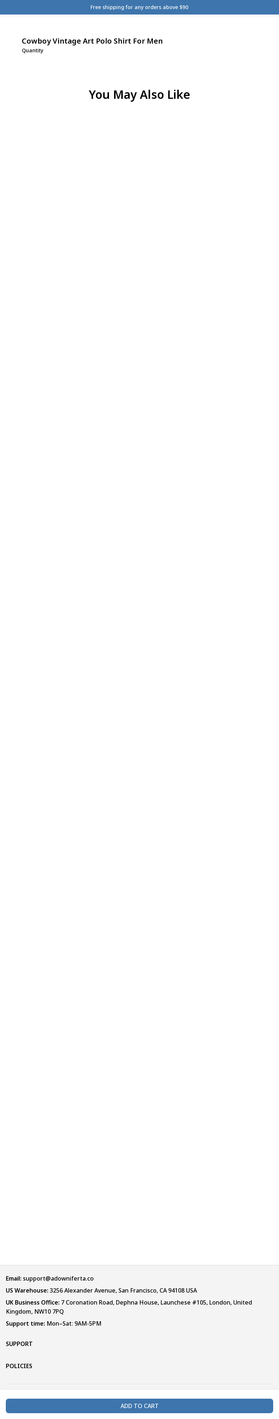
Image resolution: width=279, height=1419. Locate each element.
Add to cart (140, 1406)
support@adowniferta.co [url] (58, 1278)
